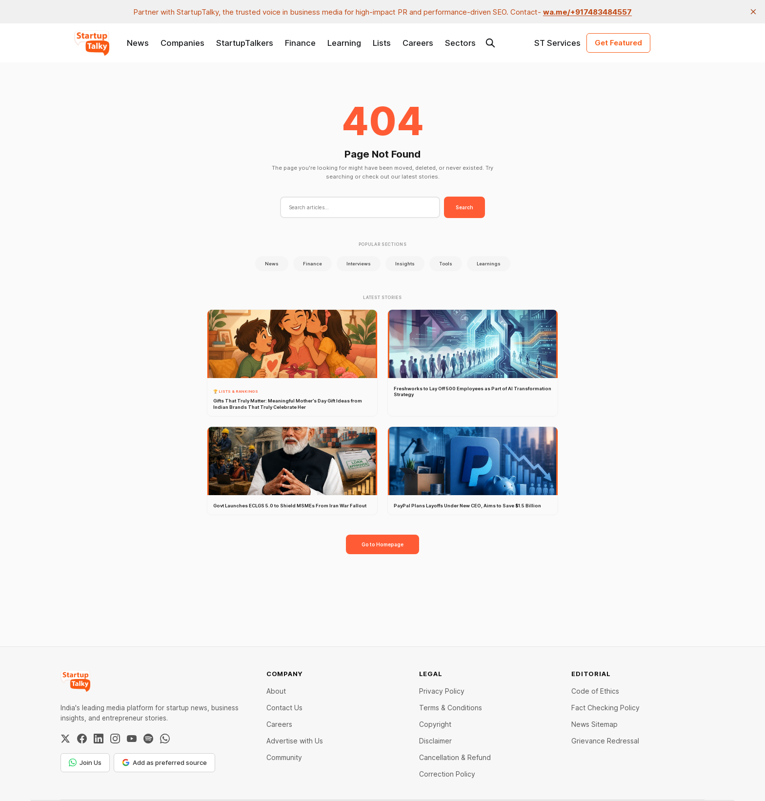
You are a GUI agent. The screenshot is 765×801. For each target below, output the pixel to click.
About (276, 691)
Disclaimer (435, 741)
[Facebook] (82, 738)
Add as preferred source (164, 762)
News (138, 43)
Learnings (489, 263)
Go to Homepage (382, 544)
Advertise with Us (294, 741)
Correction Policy (447, 774)
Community (284, 757)
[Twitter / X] (65, 738)
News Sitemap (594, 724)
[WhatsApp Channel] (165, 738)
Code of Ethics (595, 691)
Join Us (85, 762)
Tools (445, 263)
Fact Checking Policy (605, 707)
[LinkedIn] (98, 738)
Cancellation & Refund (455, 757)
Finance (300, 43)
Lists (382, 43)
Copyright (435, 724)
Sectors (460, 43)
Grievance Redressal (605, 741)
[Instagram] (115, 738)
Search (464, 207)
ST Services (557, 43)
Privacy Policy (441, 691)
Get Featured (618, 42)
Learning (344, 43)
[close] (753, 12)
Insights (405, 263)
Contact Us (284, 707)
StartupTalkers (244, 43)
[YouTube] (132, 738)
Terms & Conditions (450, 707)
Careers (418, 43)
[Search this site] (490, 43)
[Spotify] (148, 738)
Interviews (358, 263)
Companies (182, 43)
